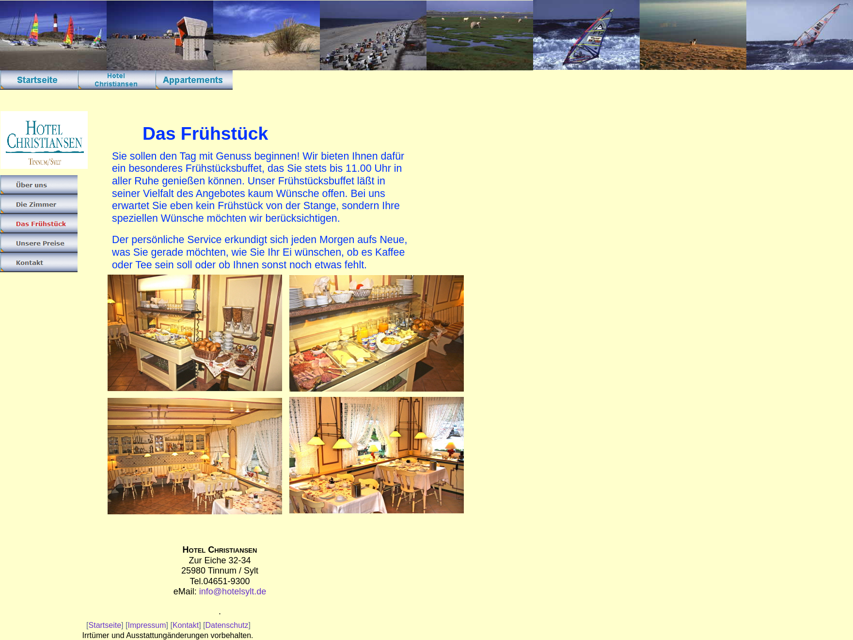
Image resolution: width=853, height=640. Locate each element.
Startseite (105, 625)
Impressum (146, 625)
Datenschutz (227, 625)
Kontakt (186, 625)
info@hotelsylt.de (232, 591)
